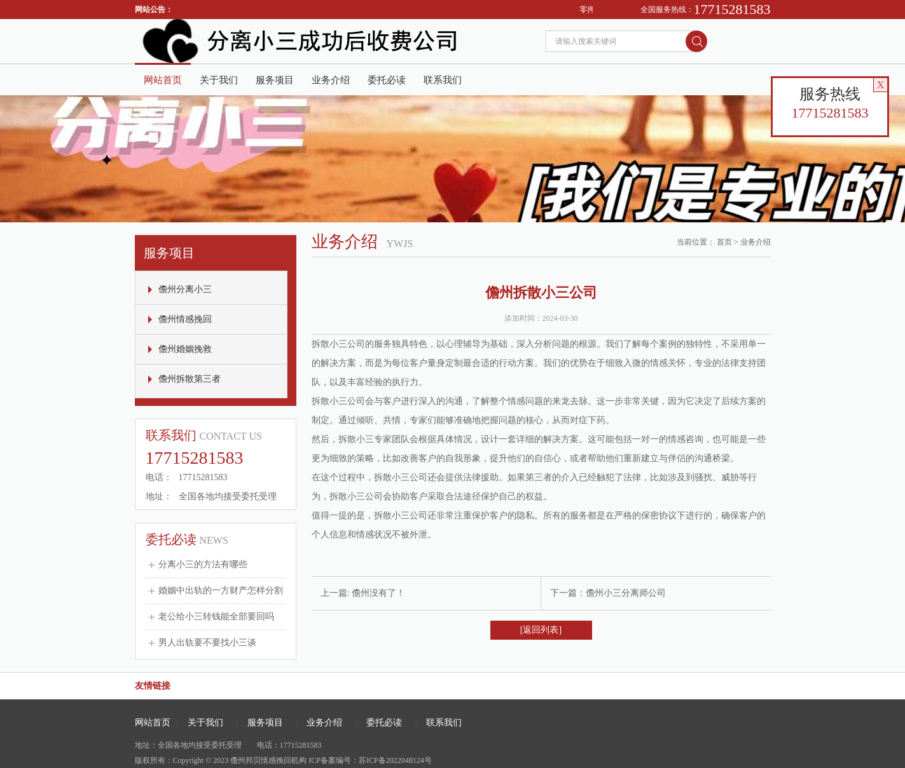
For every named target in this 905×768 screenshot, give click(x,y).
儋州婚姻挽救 (185, 349)
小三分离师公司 (635, 593)
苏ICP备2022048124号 (395, 760)
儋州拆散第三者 (189, 379)
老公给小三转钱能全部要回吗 (216, 616)
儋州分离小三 (185, 289)
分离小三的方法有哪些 (202, 564)
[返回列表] (541, 630)
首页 (724, 242)
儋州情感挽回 (185, 319)
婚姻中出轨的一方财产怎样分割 (220, 590)
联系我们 (443, 80)
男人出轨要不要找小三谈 (207, 642)
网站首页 (163, 80)
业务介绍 (331, 80)
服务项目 (275, 80)
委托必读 (387, 80)
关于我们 (219, 80)
